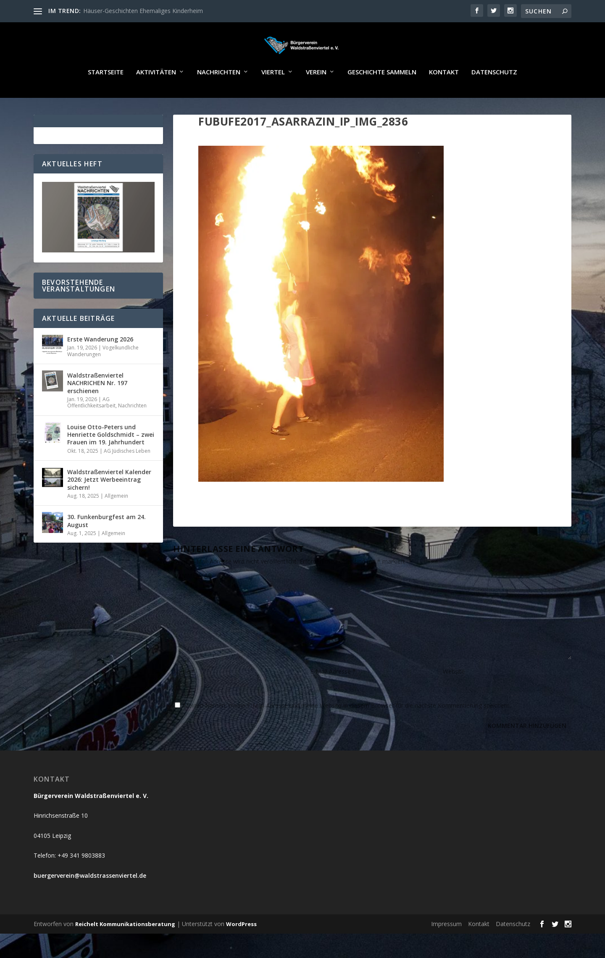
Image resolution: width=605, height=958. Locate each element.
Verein (316, 96)
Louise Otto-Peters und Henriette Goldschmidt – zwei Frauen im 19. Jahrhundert (110, 458)
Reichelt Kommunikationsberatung (125, 948)
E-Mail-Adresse (333, 696)
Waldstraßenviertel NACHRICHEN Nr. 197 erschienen (97, 407)
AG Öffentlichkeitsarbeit (91, 427)
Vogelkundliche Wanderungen (103, 375)
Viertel (273, 96)
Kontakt (444, 96)
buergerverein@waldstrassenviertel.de (90, 900)
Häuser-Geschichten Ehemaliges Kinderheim (143, 11)
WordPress (241, 948)
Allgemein (116, 520)
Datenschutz (494, 96)
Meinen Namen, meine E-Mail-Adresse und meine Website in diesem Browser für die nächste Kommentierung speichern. (347, 730)
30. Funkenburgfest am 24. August (106, 545)
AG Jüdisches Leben (127, 475)
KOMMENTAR (192, 600)
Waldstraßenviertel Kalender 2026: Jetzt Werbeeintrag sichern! (109, 503)
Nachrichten (218, 96)
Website (454, 696)
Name (184, 696)
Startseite (106, 96)
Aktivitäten (156, 96)
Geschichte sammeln (381, 96)
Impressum (446, 948)
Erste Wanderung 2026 (100, 363)
